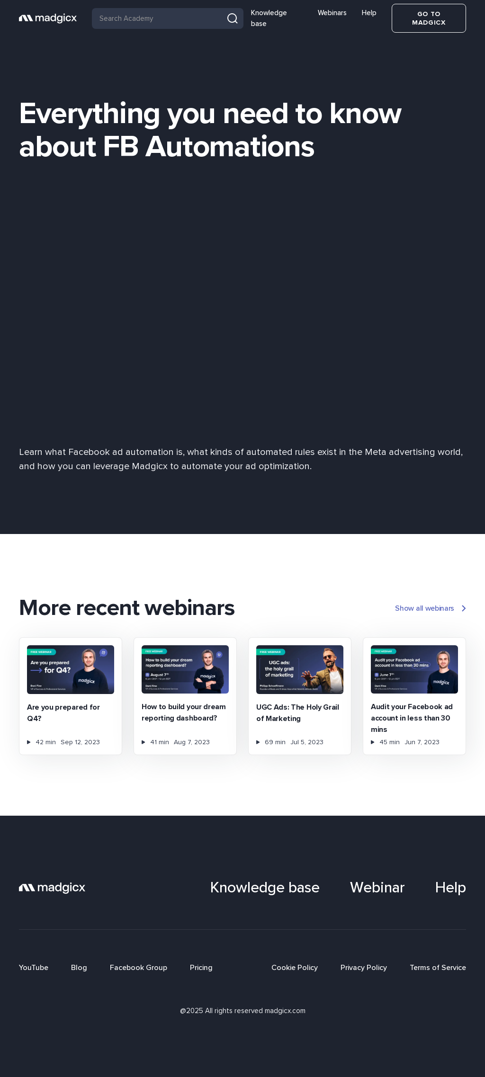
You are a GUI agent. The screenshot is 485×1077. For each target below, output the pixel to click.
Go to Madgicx (429, 18)
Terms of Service (438, 967)
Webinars (332, 13)
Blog (79, 967)
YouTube (33, 967)
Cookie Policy (294, 967)
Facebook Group (138, 967)
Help (369, 13)
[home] (48, 18)
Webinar (377, 888)
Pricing (201, 967)
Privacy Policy (364, 967)
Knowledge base (269, 18)
